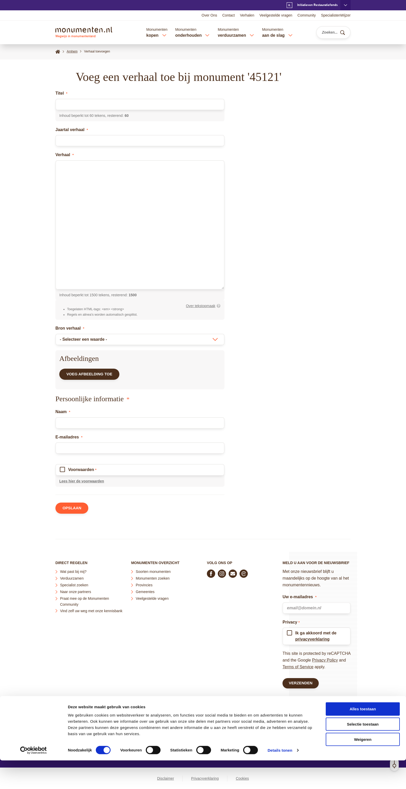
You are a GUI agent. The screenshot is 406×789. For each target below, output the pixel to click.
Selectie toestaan (363, 752)
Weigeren (362, 768)
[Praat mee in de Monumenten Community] (244, 572)
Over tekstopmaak (200, 306)
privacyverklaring (312, 638)
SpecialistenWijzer (336, 15)
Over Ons (209, 15)
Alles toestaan (363, 737)
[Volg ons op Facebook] (211, 572)
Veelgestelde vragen (275, 15)
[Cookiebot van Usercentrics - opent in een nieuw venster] (33, 779)
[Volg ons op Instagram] (222, 572)
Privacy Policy (325, 659)
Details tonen (279, 779)
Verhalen (247, 15)
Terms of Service (297, 665)
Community (307, 15)
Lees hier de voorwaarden (81, 483)
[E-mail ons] (233, 572)
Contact (228, 15)
